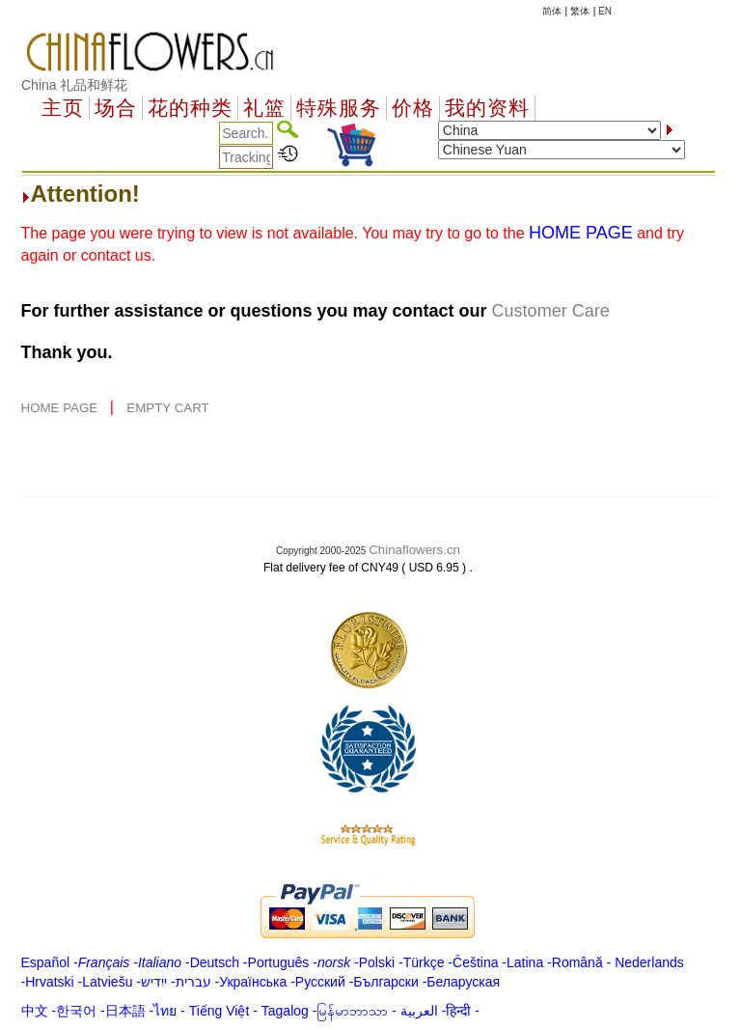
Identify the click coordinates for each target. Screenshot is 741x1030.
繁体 (580, 11)
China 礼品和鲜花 (74, 85)
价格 (413, 108)
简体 (552, 11)
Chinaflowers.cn (414, 550)
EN (605, 11)
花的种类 (190, 108)
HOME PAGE (61, 408)
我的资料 (487, 108)
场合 (116, 108)
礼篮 (264, 108)
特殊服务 (338, 108)
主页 (62, 108)
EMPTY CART (167, 408)
